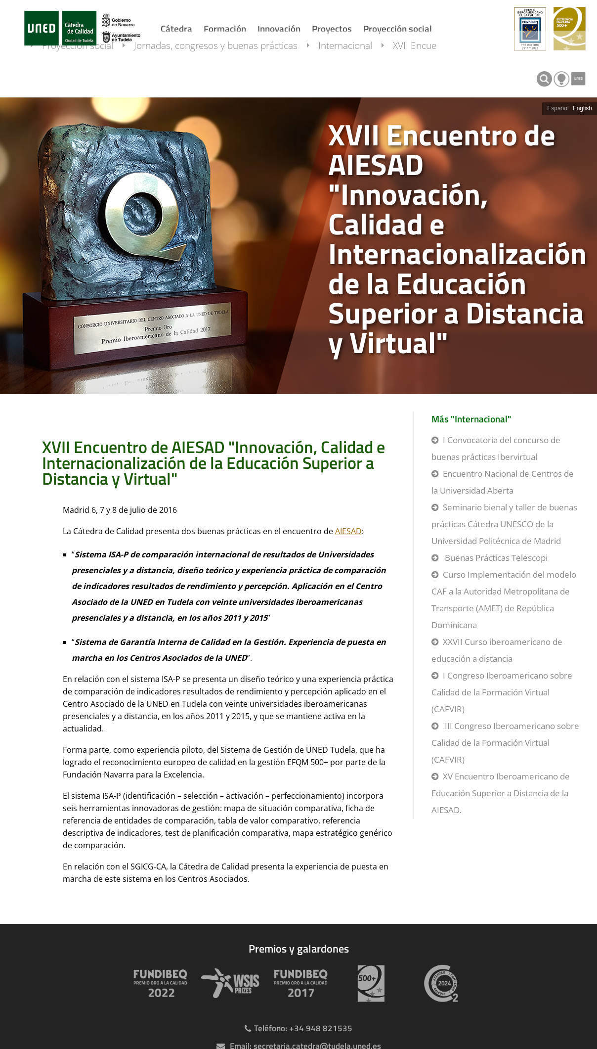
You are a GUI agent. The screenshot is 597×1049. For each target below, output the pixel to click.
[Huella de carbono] (439, 983)
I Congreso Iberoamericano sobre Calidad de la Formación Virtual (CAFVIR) (501, 692)
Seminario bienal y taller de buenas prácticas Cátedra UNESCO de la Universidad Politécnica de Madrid (504, 524)
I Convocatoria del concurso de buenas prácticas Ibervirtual (495, 448)
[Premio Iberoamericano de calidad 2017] (298, 983)
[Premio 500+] (368, 983)
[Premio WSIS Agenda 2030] (228, 983)
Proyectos (332, 28)
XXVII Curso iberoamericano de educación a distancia (496, 650)
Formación (225, 28)
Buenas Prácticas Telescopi (495, 557)
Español (557, 108)
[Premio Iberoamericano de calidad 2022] (158, 983)
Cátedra (176, 28)
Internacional (355, 75)
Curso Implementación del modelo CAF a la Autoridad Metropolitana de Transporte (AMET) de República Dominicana (503, 600)
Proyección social (397, 28)
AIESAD (348, 531)
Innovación (278, 28)
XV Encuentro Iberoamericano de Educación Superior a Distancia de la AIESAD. (500, 793)
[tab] (298, 245)
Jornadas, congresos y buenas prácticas (225, 75)
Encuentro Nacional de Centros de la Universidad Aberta (502, 482)
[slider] (298, 245)
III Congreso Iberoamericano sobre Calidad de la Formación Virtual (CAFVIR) (505, 742)
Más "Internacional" (471, 418)
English (582, 108)
